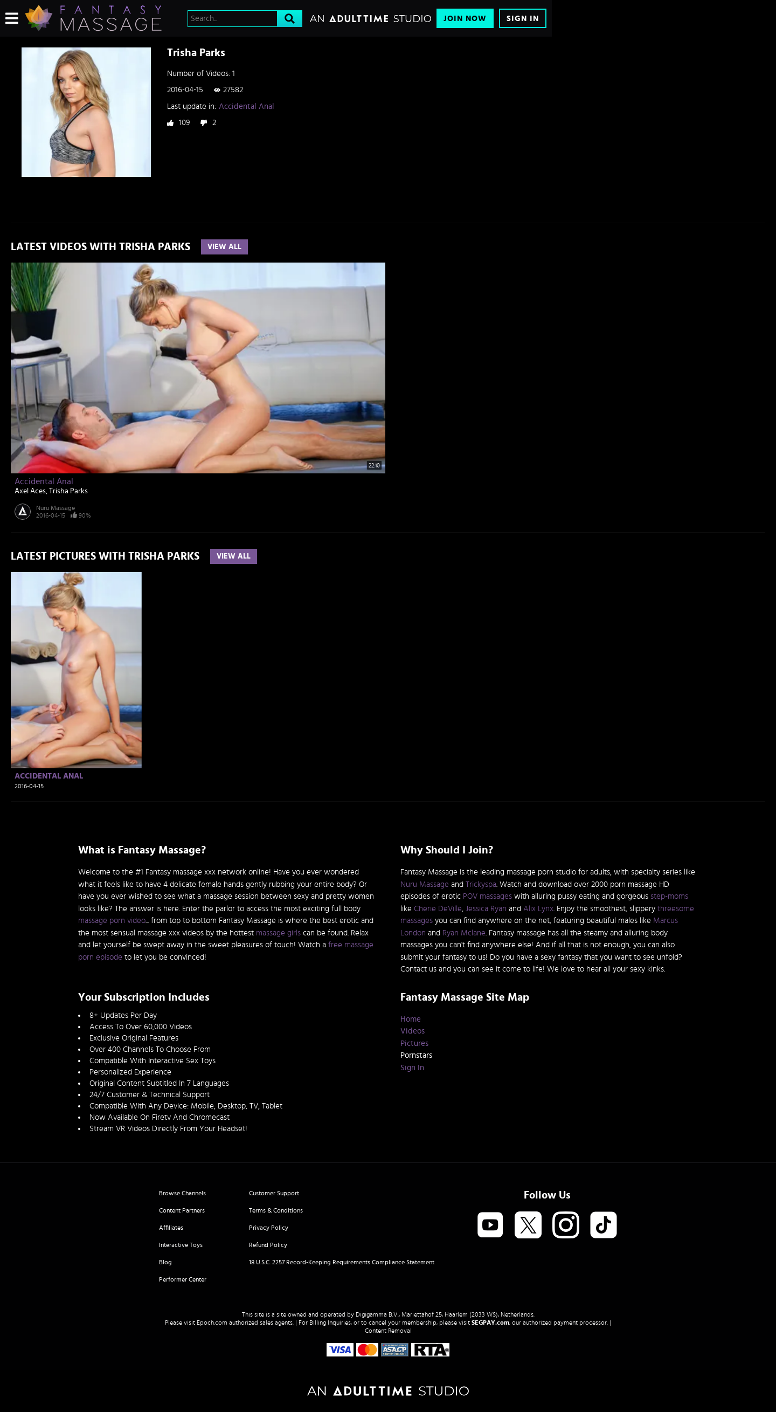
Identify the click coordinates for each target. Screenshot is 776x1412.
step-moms (669, 896)
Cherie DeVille (438, 909)
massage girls (278, 933)
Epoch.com (212, 1322)
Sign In (523, 19)
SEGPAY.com (490, 1322)
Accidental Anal (246, 106)
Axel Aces (30, 491)
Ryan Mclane (464, 933)
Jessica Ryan (486, 909)
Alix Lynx (538, 909)
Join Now (465, 19)
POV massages (487, 896)
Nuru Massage (55, 508)
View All (224, 247)
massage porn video (112, 921)
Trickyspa (481, 884)
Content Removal (388, 1330)
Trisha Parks (68, 491)
